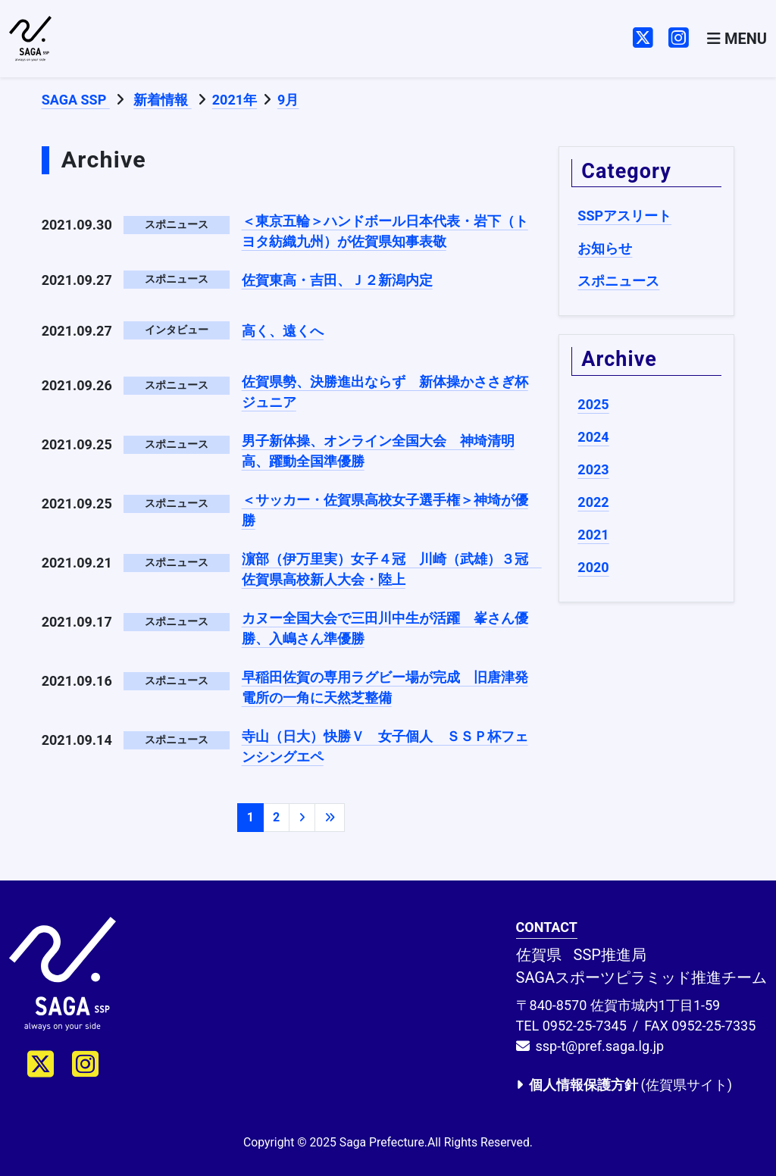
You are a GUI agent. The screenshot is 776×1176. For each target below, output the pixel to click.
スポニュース (618, 281)
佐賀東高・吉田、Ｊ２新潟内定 (337, 280)
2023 (593, 469)
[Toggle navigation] (737, 39)
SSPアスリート (624, 216)
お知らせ (604, 248)
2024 (593, 437)
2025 (593, 404)
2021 (593, 535)
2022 (593, 502)
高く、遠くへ (283, 331)
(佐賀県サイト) (624, 1085)
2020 (593, 567)
